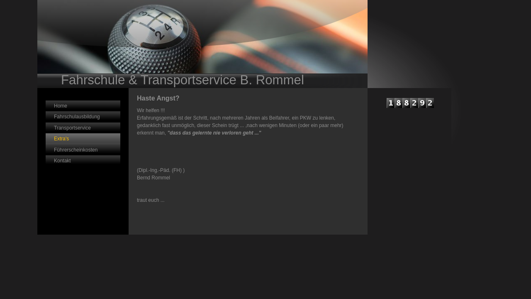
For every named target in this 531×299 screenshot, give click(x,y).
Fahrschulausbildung (77, 117)
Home (60, 106)
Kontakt (62, 161)
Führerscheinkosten (75, 150)
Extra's (61, 139)
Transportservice (72, 128)
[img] (202, 44)
